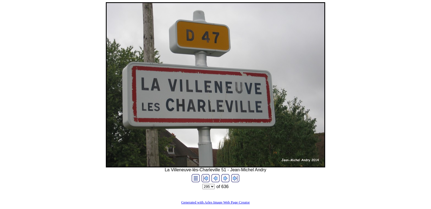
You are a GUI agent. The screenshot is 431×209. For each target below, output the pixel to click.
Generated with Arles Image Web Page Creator (215, 202)
